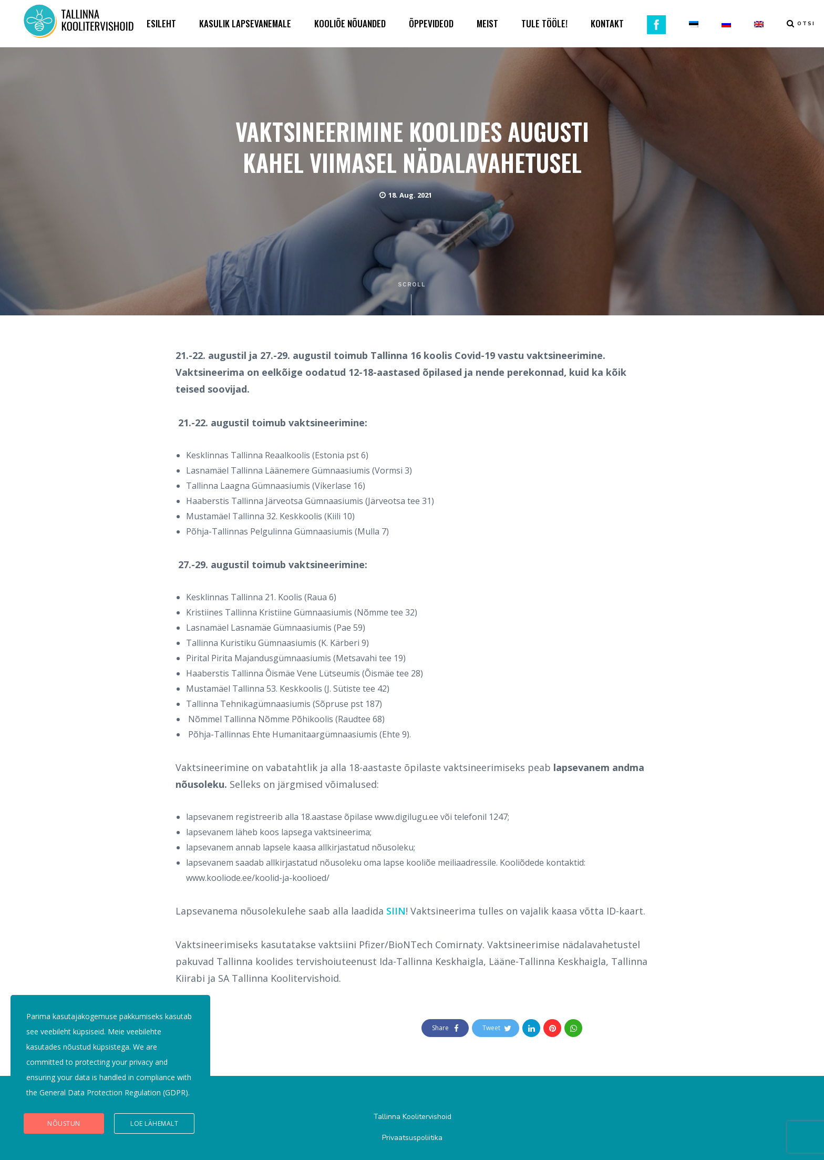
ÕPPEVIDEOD (431, 23)
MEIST (487, 23)
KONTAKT (607, 23)
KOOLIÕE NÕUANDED (350, 23)
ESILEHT (161, 23)
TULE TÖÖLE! (544, 23)
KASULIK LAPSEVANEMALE (245, 23)
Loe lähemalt (154, 1123)
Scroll (412, 298)
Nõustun (63, 1123)
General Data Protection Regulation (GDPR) (113, 1092)
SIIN (396, 911)
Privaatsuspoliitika (412, 1138)
